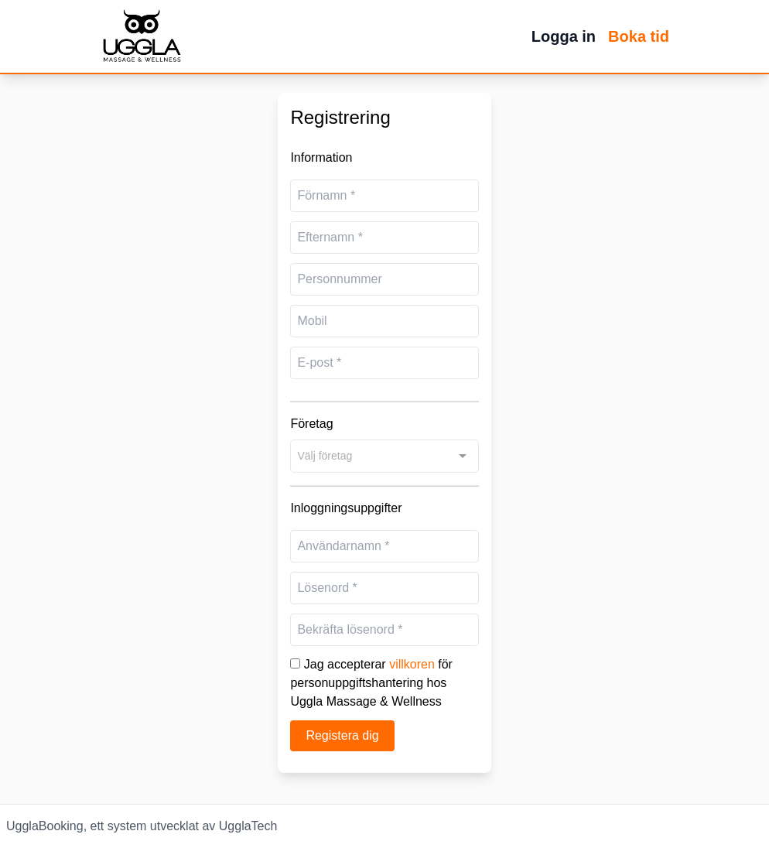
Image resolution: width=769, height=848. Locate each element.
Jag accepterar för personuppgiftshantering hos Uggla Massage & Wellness (371, 683)
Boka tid (638, 36)
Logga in (563, 36)
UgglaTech (248, 826)
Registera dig (342, 735)
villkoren (412, 664)
